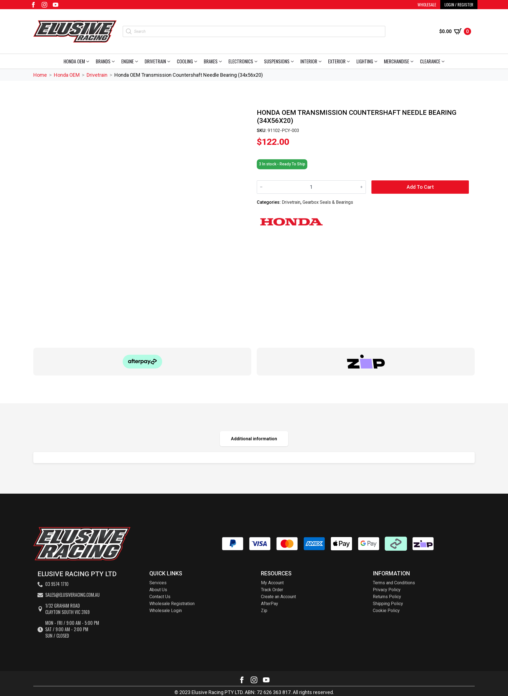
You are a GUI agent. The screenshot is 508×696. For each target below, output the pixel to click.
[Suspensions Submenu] (293, 61)
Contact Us (159, 596)
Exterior (337, 61)
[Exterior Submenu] (349, 61)
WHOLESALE (427, 4)
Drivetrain (155, 61)
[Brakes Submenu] (221, 61)
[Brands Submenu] (114, 61)
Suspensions (277, 61)
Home (40, 75)
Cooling (185, 61)
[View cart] (455, 31)
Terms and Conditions (394, 582)
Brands (103, 61)
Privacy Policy (387, 589)
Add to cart (420, 187)
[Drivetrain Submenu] (169, 61)
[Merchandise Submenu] (413, 61)
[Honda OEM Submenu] (88, 61)
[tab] (254, 438)
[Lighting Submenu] (377, 61)
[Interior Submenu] (321, 61)
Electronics (240, 61)
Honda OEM (74, 61)
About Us (158, 589)
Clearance (430, 61)
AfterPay (269, 603)
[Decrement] (261, 187)
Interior (308, 61)
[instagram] (44, 5)
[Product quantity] (311, 187)
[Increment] (361, 187)
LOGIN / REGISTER (458, 4)
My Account (272, 582)
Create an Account (278, 596)
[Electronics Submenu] (257, 61)
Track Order (272, 589)
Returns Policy (387, 596)
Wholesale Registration (172, 603)
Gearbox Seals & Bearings (328, 202)
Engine (127, 61)
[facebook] (33, 5)
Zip (264, 610)
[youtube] (55, 5)
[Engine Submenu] (137, 61)
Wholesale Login (165, 610)
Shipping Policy (388, 603)
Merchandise (396, 61)
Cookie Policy (386, 610)
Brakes (211, 61)
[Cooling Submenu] (196, 61)
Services (158, 582)
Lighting (364, 61)
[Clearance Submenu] (444, 61)
